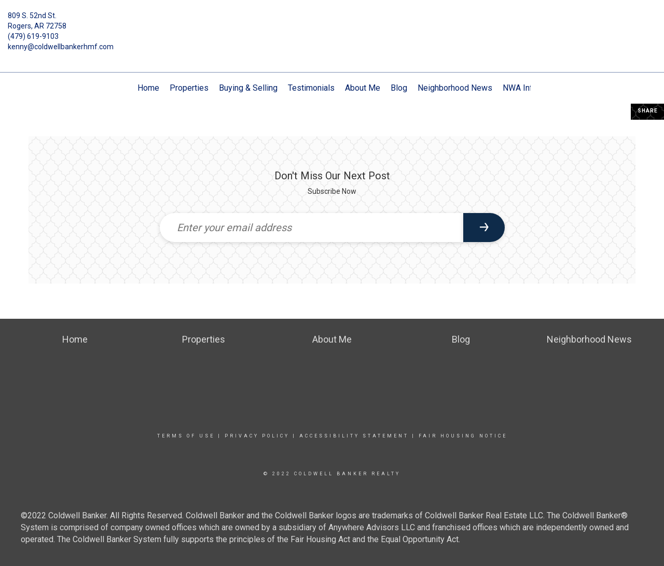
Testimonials (311, 88)
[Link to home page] (332, 23)
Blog (399, 88)
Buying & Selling (248, 88)
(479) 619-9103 (33, 36)
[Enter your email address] (311, 227)
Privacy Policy (257, 435)
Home (148, 88)
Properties (189, 88)
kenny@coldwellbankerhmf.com (61, 47)
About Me (362, 88)
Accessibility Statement (354, 435)
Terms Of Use (186, 435)
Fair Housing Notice (463, 435)
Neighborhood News (455, 88)
